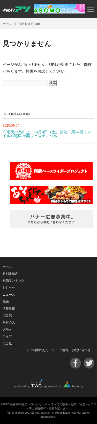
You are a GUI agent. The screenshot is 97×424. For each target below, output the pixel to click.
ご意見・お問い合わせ (75, 350)
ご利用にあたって (42, 350)
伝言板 (7, 343)
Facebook (75, 363)
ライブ (7, 336)
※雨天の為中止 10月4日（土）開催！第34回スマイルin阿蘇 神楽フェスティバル (47, 134)
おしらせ (9, 287)
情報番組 (9, 308)
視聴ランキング (13, 280)
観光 (6, 301)
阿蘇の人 (9, 322)
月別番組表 (10, 274)
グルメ (7, 329)
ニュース (9, 294)
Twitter (89, 363)
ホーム (7, 24)
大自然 (7, 315)
